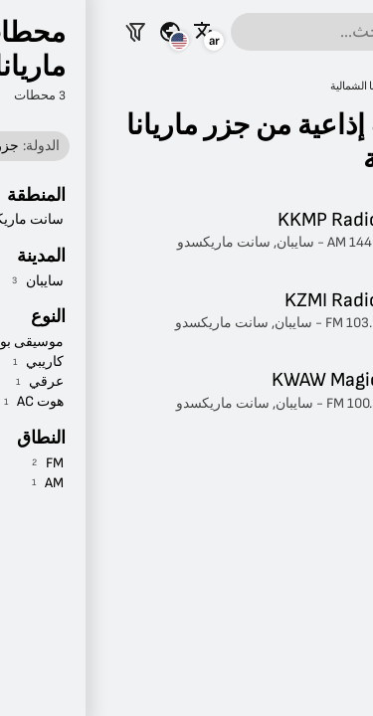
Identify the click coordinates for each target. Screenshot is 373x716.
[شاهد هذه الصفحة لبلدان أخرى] (69, 32)
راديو (345, 86)
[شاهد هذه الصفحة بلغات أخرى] (103, 32)
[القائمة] (349, 32)
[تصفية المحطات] (34, 32)
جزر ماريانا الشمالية (271, 86)
